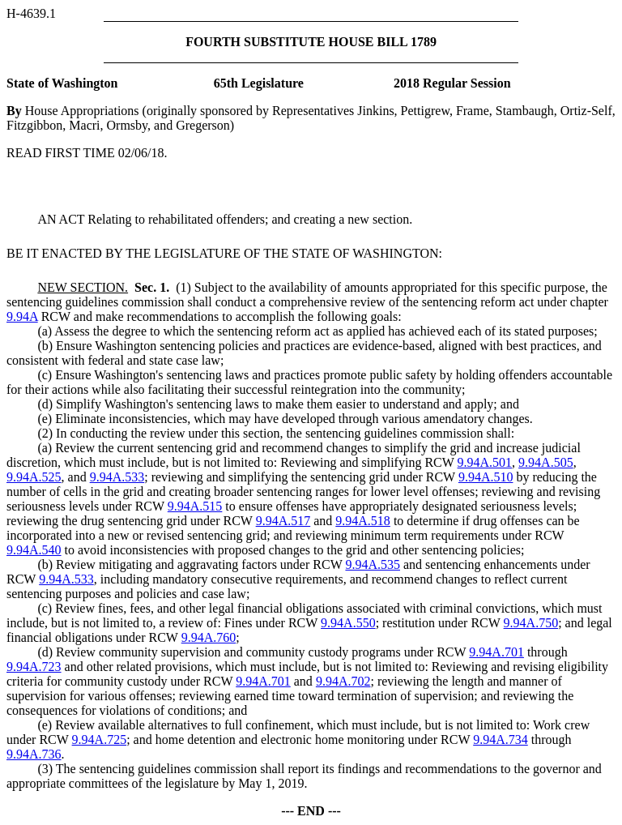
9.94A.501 (485, 462)
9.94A (22, 316)
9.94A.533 (117, 477)
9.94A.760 (208, 637)
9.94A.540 (34, 550)
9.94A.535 (372, 564)
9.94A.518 (362, 521)
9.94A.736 (34, 754)
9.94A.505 (545, 462)
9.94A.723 (34, 666)
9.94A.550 (348, 623)
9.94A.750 (531, 623)
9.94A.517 (283, 521)
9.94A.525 (34, 477)
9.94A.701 (496, 652)
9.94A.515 (195, 506)
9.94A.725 (99, 739)
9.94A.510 (485, 477)
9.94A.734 (500, 739)
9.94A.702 (343, 681)
